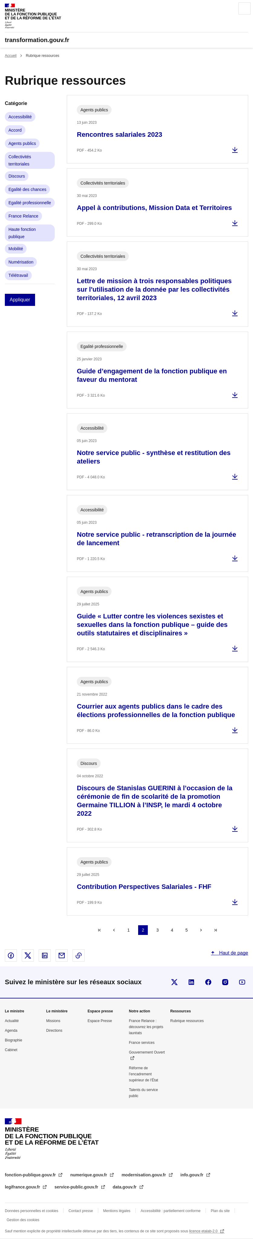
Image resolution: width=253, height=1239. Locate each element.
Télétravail (18, 275)
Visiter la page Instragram (225, 982)
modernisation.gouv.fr (144, 1174)
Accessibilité (20, 116)
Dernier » (215, 930)
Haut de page (233, 952)
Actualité (12, 1021)
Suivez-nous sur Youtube (242, 982)
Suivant (201, 930)
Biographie (13, 1040)
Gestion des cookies (23, 1220)
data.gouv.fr (125, 1187)
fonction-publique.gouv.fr (31, 1174)
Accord (15, 130)
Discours (16, 176)
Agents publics (22, 143)
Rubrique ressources (187, 1021)
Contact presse (81, 1211)
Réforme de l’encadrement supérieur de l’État (143, 1074)
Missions (53, 1021)
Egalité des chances (27, 189)
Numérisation (20, 262)
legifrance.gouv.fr (23, 1187)
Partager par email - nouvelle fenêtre (62, 955)
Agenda (11, 1030)
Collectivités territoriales (19, 160)
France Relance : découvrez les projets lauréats (146, 1027)
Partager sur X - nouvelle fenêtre (28, 955)
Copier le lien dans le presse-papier (79, 955)
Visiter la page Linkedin (191, 982)
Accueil (11, 56)
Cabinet (11, 1050)
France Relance (23, 216)
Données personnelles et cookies (31, 1211)
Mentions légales (116, 1211)
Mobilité (15, 248)
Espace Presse (100, 1021)
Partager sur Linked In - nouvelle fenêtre (45, 955)
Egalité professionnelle (29, 202)
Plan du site (220, 1211)
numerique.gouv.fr (89, 1174)
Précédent (114, 930)
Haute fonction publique (22, 233)
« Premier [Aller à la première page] (99, 930)
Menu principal (244, 8)
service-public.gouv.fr (76, 1187)
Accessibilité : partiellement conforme (170, 1211)
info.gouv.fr (192, 1174)
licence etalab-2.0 (204, 1231)
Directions (54, 1030)
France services (141, 1043)
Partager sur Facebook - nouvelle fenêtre (11, 955)
